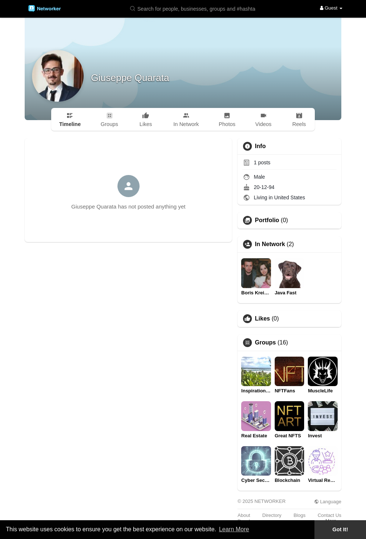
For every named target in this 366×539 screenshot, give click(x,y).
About (243, 515)
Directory (271, 515)
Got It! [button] (340, 529)
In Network (270, 244)
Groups (265, 343)
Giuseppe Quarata (130, 77)
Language (327, 501)
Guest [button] (331, 8)
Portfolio (267, 220)
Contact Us (329, 515)
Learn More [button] (234, 529)
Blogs (299, 515)
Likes (262, 319)
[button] (194, 8)
